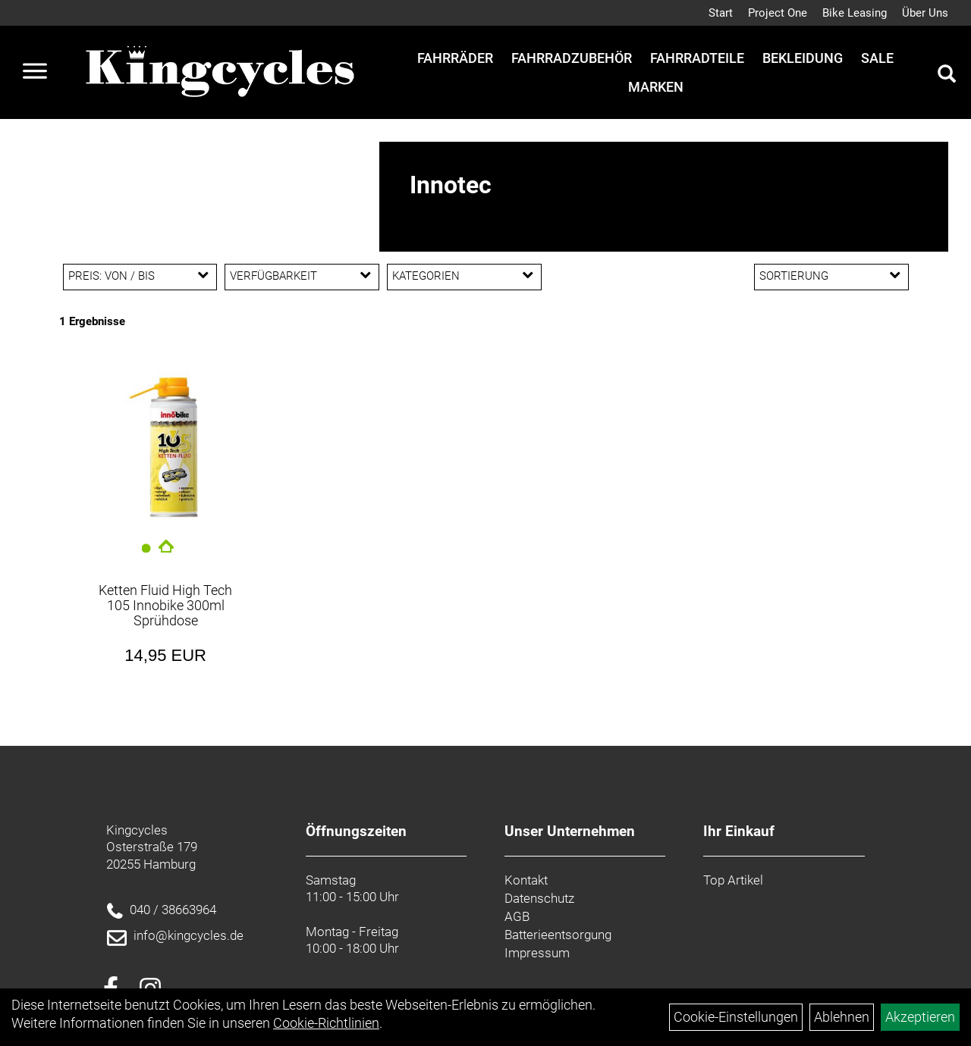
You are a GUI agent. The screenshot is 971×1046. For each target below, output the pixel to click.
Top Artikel (733, 880)
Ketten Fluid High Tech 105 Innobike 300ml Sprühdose (165, 605)
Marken (655, 87)
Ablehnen (841, 1017)
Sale (877, 58)
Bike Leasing (854, 13)
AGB (516, 916)
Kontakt (526, 880)
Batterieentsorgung (557, 934)
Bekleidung (802, 58)
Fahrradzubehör (571, 58)
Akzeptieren (920, 1017)
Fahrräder (455, 58)
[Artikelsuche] (947, 75)
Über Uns (925, 13)
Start (721, 13)
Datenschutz (539, 898)
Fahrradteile (697, 58)
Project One (777, 13)
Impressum (537, 952)
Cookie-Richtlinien (326, 1023)
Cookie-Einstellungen (736, 1017)
